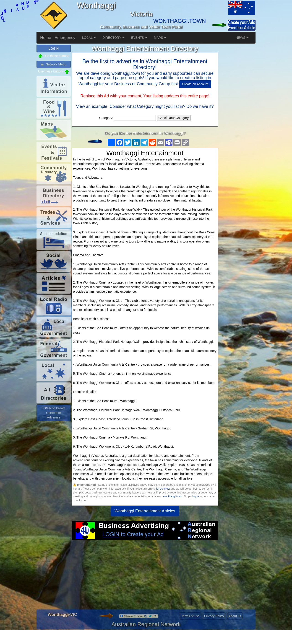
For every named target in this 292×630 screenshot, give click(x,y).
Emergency (65, 37)
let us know (163, 488)
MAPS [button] (160, 37)
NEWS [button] (242, 37)
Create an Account (195, 84)
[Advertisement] (145, 576)
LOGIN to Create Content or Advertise (53, 412)
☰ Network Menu (53, 64)
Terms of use (190, 616)
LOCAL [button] (89, 37)
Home (45, 37)
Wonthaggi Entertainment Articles (145, 511)
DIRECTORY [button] (113, 37)
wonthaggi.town (172, 496)
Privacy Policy (214, 616)
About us (235, 616)
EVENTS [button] (139, 37)
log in (196, 496)
